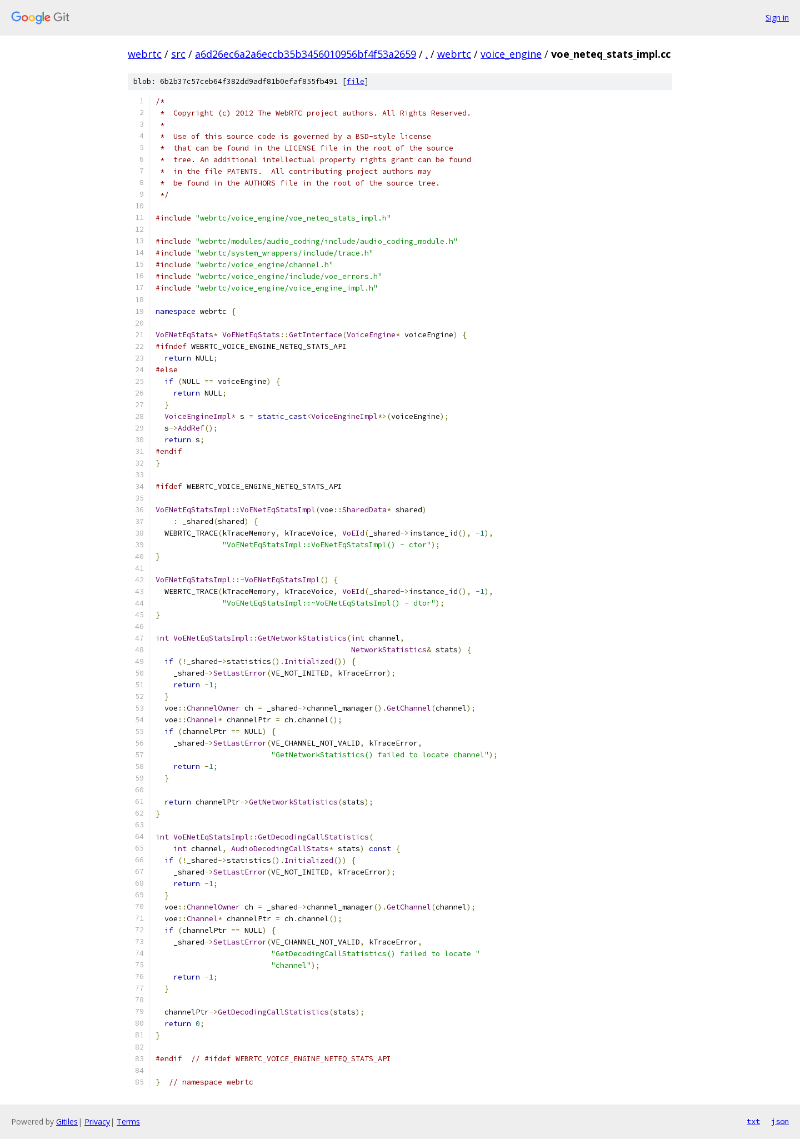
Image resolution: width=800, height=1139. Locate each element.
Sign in (777, 17)
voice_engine (511, 54)
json (780, 1121)
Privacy (97, 1121)
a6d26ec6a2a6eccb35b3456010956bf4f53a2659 (305, 54)
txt (753, 1121)
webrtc (145, 54)
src (178, 54)
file (355, 81)
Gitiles (67, 1121)
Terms (128, 1121)
